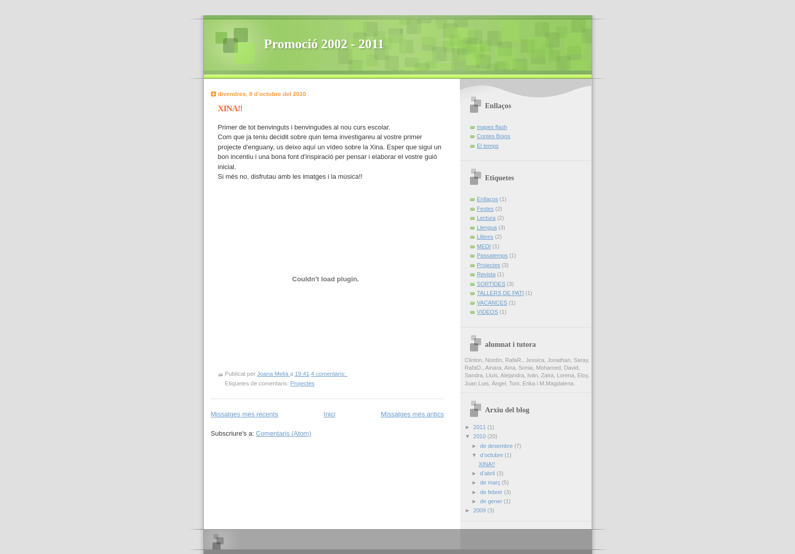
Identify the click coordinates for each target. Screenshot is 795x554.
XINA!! (230, 108)
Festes (485, 209)
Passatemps (492, 255)
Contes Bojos (494, 136)
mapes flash (492, 127)
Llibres (485, 237)
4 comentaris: (329, 374)
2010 (481, 436)
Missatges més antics (412, 414)
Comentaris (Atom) (283, 433)
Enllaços (487, 199)
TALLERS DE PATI (500, 293)
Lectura (486, 218)
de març (491, 482)
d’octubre (492, 455)
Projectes (303, 383)
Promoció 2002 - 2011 (324, 44)
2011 (481, 427)
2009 (481, 510)
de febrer (492, 492)
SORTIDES (491, 284)
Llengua (487, 227)
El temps (488, 146)
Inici (329, 414)
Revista (486, 274)
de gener (492, 501)
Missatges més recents (244, 414)
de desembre (497, 446)
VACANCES (492, 303)
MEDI (484, 246)
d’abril (488, 473)
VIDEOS (487, 312)
